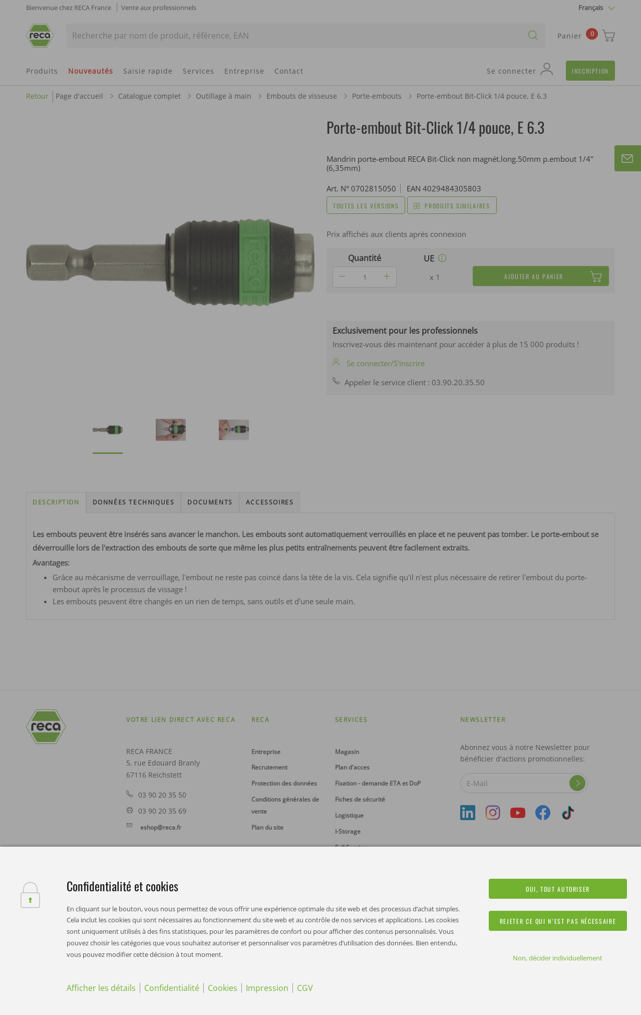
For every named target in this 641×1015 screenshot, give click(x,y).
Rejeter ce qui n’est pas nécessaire (558, 921)
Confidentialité (171, 987)
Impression (267, 987)
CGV (305, 987)
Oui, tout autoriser (558, 889)
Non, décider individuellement (557, 957)
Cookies (222, 987)
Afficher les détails (101, 987)
